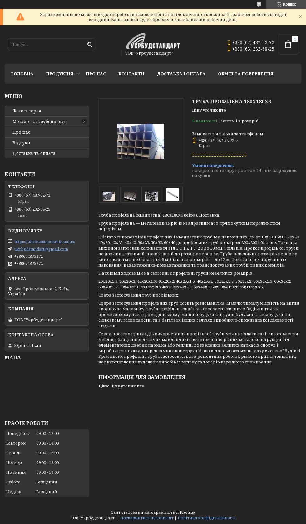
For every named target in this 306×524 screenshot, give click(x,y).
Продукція (59, 74)
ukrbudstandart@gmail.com (41, 249)
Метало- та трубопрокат (39, 121)
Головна (22, 74)
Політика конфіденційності (207, 518)
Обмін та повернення (246, 74)
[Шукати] (89, 44)
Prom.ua (187, 512)
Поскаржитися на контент (147, 518)
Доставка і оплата (181, 74)
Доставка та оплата (34, 153)
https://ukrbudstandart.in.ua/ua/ (44, 241)
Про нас (96, 74)
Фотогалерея (26, 111)
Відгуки (21, 143)
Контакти (131, 74)
